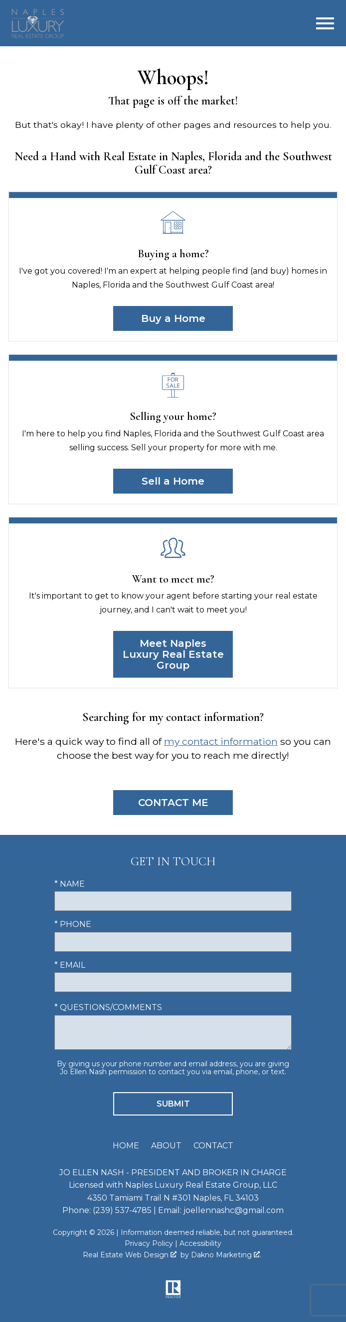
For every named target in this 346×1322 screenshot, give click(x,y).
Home (126, 1145)
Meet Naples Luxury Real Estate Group (173, 654)
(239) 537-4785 (122, 1210)
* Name (69, 884)
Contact (213, 1145)
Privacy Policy (149, 1243)
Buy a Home (173, 318)
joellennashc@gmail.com (233, 1210)
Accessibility (200, 1243)
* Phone (72, 924)
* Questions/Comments (108, 1007)
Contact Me (173, 803)
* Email (69, 965)
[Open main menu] (325, 23)
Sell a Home (173, 481)
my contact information (221, 741)
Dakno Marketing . (226, 1254)
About (166, 1145)
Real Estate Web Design (129, 1254)
